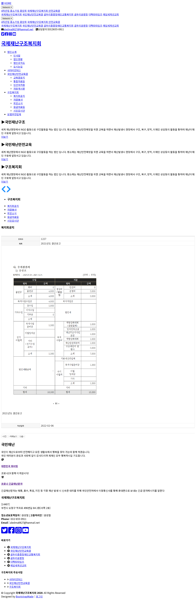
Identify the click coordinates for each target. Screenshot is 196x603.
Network (7, 7)
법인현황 (18, 59)
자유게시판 (19, 88)
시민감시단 (19, 110)
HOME (7, 3)
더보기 (4, 137)
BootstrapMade (24, 596)
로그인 (39, 596)
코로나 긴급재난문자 (11, 484)
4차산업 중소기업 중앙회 (14, 11)
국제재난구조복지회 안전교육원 (43, 11)
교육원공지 (19, 77)
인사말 (16, 55)
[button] (3, 191)
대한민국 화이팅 (9, 466)
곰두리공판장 (81, 14)
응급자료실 (19, 107)
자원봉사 (18, 99)
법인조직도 (19, 63)
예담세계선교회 (111, 14)
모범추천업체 (14, 114)
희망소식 (18, 103)
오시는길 (18, 66)
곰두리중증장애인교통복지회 (59, 14)
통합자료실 (19, 81)
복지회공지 (19, 96)
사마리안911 (14, 70)
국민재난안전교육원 (32, 14)
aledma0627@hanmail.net (18, 29)
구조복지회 (13, 92)
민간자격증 (19, 85)
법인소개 (12, 52)
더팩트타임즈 (95, 14)
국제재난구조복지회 (11, 14)
